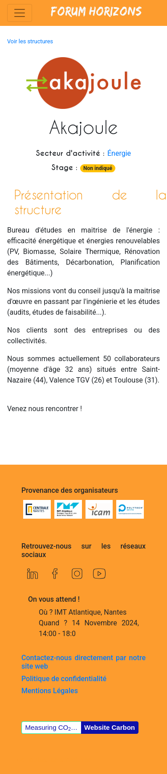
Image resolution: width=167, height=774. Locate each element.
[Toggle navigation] (19, 13)
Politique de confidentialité (63, 678)
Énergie (119, 153)
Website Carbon (109, 727)
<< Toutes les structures (54, 760)
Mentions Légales (49, 691)
